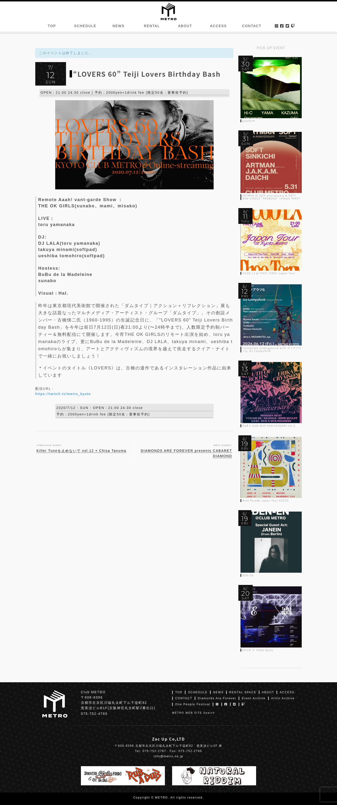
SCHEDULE (85, 27)
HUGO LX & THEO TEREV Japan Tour (268, 273)
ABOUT (185, 27)
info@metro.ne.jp (168, 756)
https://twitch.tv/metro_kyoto (63, 395)
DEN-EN (248, 575)
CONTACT (252, 27)
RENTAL (152, 27)
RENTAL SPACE (242, 692)
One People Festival (192, 704)
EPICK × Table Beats (257, 650)
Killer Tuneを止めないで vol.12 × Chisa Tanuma (81, 452)
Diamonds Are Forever (217, 698)
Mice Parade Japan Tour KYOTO (265, 500)
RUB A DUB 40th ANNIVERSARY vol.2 (268, 425)
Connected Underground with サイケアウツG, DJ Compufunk (272, 349)
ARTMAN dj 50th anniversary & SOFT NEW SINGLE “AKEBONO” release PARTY (271, 197)
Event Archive (253, 698)
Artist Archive (283, 698)
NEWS (119, 27)
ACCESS (218, 27)
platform (248, 120)
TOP (52, 27)
